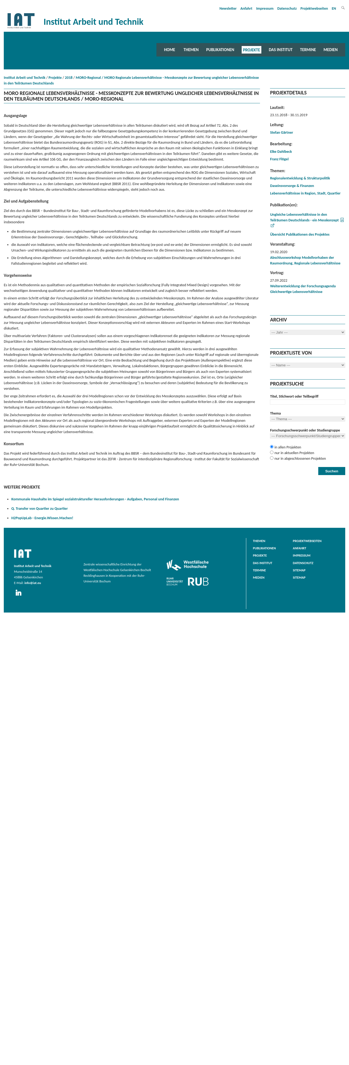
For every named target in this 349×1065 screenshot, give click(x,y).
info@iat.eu (32, 583)
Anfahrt (246, 8)
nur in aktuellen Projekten (293, 453)
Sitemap (299, 570)
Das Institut (281, 49)
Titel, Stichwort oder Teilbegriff (294, 396)
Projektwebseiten (314, 8)
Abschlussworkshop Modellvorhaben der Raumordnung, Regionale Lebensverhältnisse (305, 260)
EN (334, 8)
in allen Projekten (287, 447)
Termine (308, 49)
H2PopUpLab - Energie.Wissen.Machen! (42, 518)
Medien (331, 49)
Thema (275, 413)
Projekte (251, 49)
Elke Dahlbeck (281, 151)
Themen (191, 49)
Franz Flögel (279, 159)
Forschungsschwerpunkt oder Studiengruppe (305, 430)
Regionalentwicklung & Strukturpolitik (300, 178)
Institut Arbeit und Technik (24, 77)
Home (169, 49)
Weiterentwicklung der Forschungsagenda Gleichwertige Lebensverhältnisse (303, 289)
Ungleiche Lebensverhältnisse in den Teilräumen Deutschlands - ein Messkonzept (304, 217)
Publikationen (220, 49)
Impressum (265, 8)
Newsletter (228, 8)
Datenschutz (287, 8)
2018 (69, 77)
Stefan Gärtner (281, 132)
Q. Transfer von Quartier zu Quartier (39, 508)
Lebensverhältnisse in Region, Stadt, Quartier (305, 193)
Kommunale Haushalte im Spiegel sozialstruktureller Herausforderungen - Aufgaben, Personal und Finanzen (95, 499)
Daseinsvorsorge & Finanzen (292, 185)
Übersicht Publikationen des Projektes (299, 234)
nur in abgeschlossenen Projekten (299, 458)
